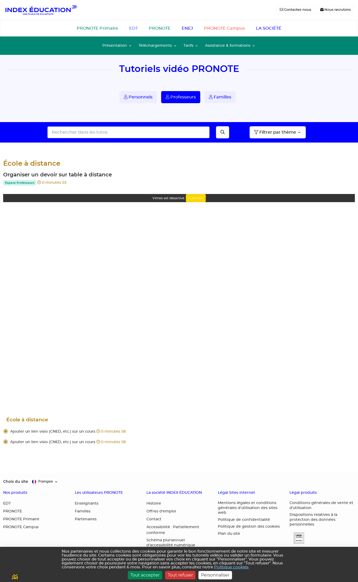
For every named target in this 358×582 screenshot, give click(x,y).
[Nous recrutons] (335, 10)
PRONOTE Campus (224, 28)
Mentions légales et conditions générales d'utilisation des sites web (247, 508)
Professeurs (181, 97)
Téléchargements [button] (155, 46)
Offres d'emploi (161, 511)
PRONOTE (160, 28)
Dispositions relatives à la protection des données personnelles (313, 519)
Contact (153, 519)
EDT (133, 28)
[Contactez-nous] (295, 10)
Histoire (153, 503)
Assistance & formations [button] (227, 46)
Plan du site (229, 534)
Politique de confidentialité (244, 520)
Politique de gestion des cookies (249, 526)
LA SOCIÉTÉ (268, 28)
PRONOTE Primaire (97, 28)
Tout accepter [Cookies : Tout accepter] (145, 575)
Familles (220, 97)
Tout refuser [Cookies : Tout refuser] (180, 575)
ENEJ (187, 28)
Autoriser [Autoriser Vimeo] (195, 198)
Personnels (138, 97)
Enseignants (86, 503)
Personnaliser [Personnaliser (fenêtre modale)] (215, 575)
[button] (179, 432)
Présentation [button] (114, 46)
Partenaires (86, 519)
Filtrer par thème (275, 132)
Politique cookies (231, 567)
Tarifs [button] (188, 46)
